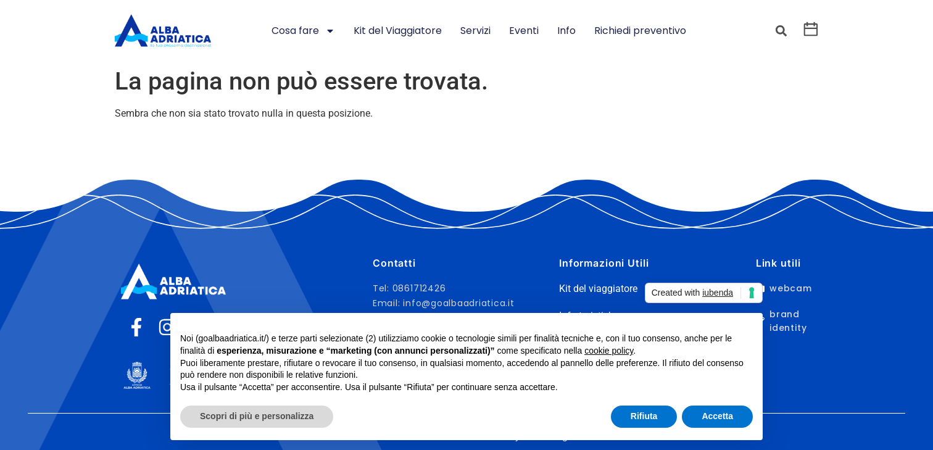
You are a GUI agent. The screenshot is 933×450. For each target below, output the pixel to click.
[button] (781, 31)
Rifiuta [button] (644, 416)
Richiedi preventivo (640, 30)
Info (566, 30)
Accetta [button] (717, 416)
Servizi (475, 30)
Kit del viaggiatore (598, 288)
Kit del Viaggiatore (398, 30)
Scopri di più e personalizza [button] (256, 416)
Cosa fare (303, 31)
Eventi (524, 30)
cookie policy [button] (608, 351)
